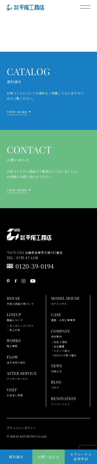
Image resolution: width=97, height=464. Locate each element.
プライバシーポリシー (21, 428)
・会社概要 (58, 346)
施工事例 (14, 342)
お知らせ (56, 368)
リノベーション (63, 400)
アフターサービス (22, 375)
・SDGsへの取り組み (64, 355)
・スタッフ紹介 (60, 351)
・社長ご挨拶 (59, 342)
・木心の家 (13, 330)
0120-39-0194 (35, 266)
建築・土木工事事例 (63, 316)
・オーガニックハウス (20, 326)
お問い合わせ (48, 456)
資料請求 (16, 456)
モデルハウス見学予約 (81, 457)
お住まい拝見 (15, 392)
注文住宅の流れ (16, 359)
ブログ (56, 384)
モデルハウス (65, 300)
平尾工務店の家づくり (20, 300)
